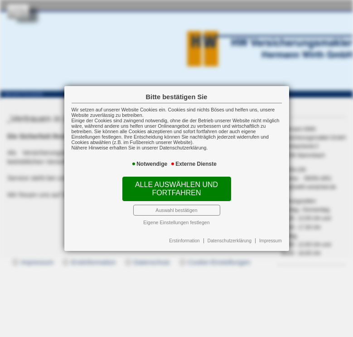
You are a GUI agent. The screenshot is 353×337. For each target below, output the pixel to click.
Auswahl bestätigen (176, 210)
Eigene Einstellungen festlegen (176, 222)
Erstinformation (184, 240)
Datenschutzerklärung (229, 240)
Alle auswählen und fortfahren (176, 189)
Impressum (270, 240)
